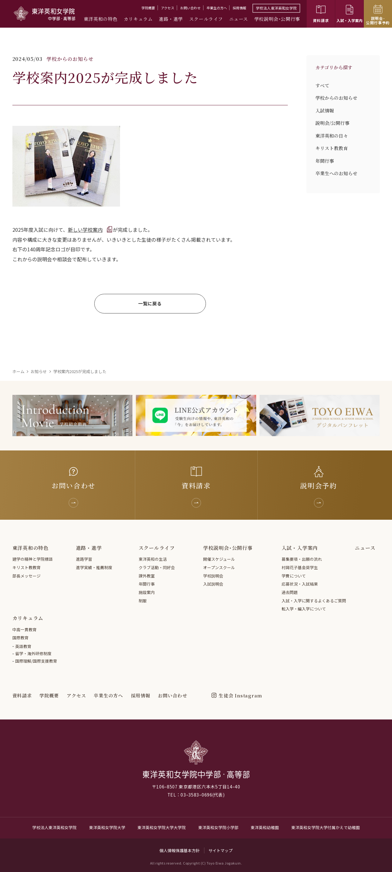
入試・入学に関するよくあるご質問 (314, 601)
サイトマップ (220, 850)
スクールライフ (206, 19)
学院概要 (148, 7)
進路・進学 (171, 19)
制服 (143, 601)
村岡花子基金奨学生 (300, 567)
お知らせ (39, 371)
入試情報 (324, 110)
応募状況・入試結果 (300, 584)
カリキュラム (138, 19)
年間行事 (324, 161)
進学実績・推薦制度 (94, 567)
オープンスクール (219, 567)
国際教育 (20, 638)
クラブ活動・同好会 (157, 567)
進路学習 (84, 559)
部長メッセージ (26, 576)
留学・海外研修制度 (33, 653)
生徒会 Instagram (240, 695)
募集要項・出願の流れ (302, 559)
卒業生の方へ (217, 7)
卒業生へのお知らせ (336, 173)
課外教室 (147, 576)
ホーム (18, 371)
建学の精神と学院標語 (32, 559)
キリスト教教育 (331, 148)
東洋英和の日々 (331, 136)
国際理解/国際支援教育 (36, 661)
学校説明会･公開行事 (277, 19)
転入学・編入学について (304, 609)
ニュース (238, 19)
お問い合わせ (190, 7)
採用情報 (239, 7)
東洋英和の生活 (153, 559)
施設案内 (147, 592)
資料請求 (22, 695)
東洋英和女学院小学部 (218, 827)
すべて (322, 85)
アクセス (167, 7)
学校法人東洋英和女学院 (276, 8)
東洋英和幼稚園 (265, 827)
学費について (294, 576)
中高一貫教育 (24, 629)
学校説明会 (213, 576)
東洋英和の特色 (101, 19)
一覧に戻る (150, 303)
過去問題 (290, 592)
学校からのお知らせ (336, 98)
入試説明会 (213, 584)
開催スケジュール (219, 559)
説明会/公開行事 (332, 123)
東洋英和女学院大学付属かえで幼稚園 (325, 827)
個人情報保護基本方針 (179, 850)
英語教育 (23, 646)
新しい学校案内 (85, 229)
